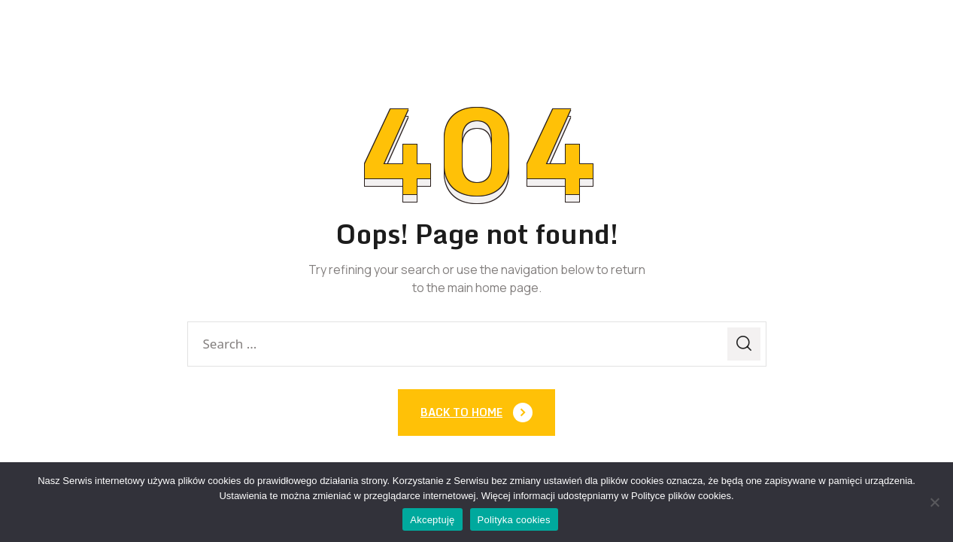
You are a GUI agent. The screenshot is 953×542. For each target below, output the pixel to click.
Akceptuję (432, 519)
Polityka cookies (514, 519)
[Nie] (934, 502)
